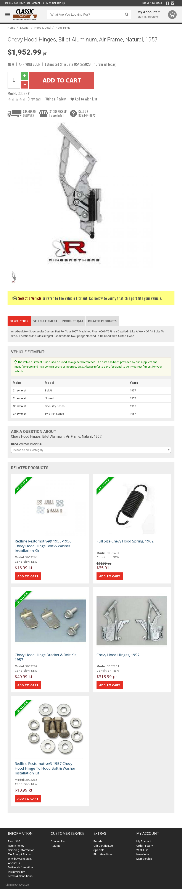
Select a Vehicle (30, 298)
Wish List (142, 850)
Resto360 (14, 841)
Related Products (102, 321)
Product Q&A (72, 321)
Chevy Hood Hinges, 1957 (118, 654)
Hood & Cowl (42, 27)
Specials (98, 850)
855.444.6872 (15, 3)
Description (19, 321)
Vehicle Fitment (45, 321)
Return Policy (16, 845)
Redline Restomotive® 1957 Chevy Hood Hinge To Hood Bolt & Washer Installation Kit (45, 768)
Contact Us (35, 3)
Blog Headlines (103, 854)
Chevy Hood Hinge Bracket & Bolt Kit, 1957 (46, 657)
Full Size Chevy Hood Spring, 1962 (125, 541)
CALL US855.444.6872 (86, 113)
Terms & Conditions (20, 876)
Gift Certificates (103, 845)
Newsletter (143, 854)
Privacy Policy (16, 871)
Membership (144, 858)
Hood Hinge (63, 27)
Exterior (24, 27)
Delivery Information (20, 867)
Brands (97, 841)
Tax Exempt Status (19, 854)
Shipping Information (21, 850)
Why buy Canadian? (20, 858)
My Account (143, 841)
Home (11, 27)
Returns (55, 845)
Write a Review (55, 99)
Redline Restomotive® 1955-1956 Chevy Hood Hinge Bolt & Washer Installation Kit (43, 546)
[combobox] (91, 450)
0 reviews (34, 99)
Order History (144, 845)
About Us (14, 863)
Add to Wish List (84, 99)
